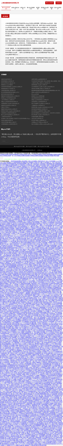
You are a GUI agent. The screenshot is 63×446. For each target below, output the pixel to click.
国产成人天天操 (44, 348)
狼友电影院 (38, 231)
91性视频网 (55, 287)
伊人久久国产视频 (52, 432)
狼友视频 (52, 400)
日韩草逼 (7, 188)
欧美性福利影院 (50, 260)
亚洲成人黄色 (28, 367)
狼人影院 (21, 357)
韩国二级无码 (53, 302)
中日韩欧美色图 (53, 392)
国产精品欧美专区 (57, 395)
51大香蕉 (48, 338)
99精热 (58, 406)
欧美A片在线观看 (52, 394)
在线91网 (31, 437)
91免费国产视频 (20, 374)
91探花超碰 (23, 312)
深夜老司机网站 (26, 274)
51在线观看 (27, 332)
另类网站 (30, 162)
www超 (7, 183)
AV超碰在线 (27, 428)
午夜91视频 (47, 304)
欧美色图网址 (33, 224)
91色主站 (55, 402)
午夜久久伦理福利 (22, 258)
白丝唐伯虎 (51, 221)
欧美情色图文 (8, 392)
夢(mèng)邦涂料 (35, 94)
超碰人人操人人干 (38, 295)
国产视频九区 (19, 237)
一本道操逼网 (39, 281)
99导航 (60, 245)
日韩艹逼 (5, 212)
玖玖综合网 (51, 219)
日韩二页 (37, 361)
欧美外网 (4, 279)
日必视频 (42, 332)
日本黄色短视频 (33, 179)
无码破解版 (52, 359)
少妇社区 (10, 279)
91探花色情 (45, 421)
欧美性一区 (54, 213)
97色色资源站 (7, 278)
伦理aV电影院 (59, 298)
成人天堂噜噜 (53, 337)
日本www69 (27, 203)
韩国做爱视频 (19, 229)
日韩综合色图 (56, 267)
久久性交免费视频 (56, 303)
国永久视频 (13, 336)
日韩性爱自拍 (18, 171)
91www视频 (20, 337)
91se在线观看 (4, 221)
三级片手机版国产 (52, 317)
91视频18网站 (38, 383)
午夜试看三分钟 (13, 370)
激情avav (56, 167)
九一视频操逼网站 (51, 241)
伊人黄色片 (17, 349)
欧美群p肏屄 (43, 273)
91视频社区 (12, 212)
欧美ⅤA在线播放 (16, 320)
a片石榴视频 (25, 321)
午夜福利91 (13, 258)
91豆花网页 (56, 263)
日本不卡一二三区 (23, 248)
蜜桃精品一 (6, 359)
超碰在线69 (9, 271)
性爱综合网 (47, 436)
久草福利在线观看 (34, 166)
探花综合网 (26, 296)
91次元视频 (31, 281)
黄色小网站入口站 (15, 371)
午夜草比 (28, 232)
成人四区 (56, 386)
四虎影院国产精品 (21, 206)
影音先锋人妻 (47, 281)
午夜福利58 (43, 361)
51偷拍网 (54, 233)
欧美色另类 (30, 273)
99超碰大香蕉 (53, 403)
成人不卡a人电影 (21, 304)
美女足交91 (9, 254)
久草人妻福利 (12, 417)
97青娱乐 (18, 208)
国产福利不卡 (31, 262)
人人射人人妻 (52, 323)
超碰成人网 (10, 416)
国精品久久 (19, 291)
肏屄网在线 (59, 379)
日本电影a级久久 (14, 407)
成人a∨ (22, 436)
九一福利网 (15, 285)
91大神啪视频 (55, 254)
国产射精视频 (37, 240)
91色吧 (43, 220)
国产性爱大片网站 (16, 381)
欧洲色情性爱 (41, 338)
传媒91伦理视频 (27, 220)
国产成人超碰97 (22, 181)
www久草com (15, 198)
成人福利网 (47, 215)
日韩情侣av (46, 256)
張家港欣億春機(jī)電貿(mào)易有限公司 (41, 88)
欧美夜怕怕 (31, 241)
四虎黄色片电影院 (46, 183)
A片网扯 (43, 350)
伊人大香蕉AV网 (42, 345)
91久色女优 (37, 200)
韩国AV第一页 (43, 300)
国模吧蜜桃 (43, 394)
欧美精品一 (45, 200)
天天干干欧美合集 (25, 233)
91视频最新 (15, 278)
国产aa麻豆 (43, 278)
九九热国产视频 (34, 187)
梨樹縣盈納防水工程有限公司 (8, 88)
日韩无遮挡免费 (42, 292)
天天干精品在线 (29, 212)
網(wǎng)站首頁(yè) (6, 8)
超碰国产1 (28, 445)
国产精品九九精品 (5, 300)
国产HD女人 (53, 204)
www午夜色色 (20, 199)
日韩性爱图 (11, 221)
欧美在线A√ (28, 417)
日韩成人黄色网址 (42, 438)
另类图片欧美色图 (5, 438)
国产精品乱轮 (17, 254)
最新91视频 (25, 381)
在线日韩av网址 (50, 328)
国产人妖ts (11, 200)
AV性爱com (32, 328)
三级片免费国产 (7, 319)
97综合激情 (59, 333)
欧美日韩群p (3, 342)
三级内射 (43, 211)
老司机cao (40, 369)
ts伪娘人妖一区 (46, 417)
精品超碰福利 (40, 357)
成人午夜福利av (10, 291)
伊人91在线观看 (48, 420)
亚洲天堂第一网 (24, 407)
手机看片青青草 (50, 220)
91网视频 (39, 311)
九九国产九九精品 (30, 216)
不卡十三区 (16, 174)
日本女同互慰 (26, 208)
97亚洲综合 (36, 164)
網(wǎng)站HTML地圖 (43, 146)
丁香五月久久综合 (55, 240)
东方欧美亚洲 (40, 199)
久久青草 (30, 424)
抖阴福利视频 (31, 170)
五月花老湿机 (38, 271)
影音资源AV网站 (49, 199)
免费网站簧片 (34, 217)
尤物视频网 (38, 229)
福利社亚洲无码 (27, 317)
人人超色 (57, 407)
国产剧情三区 (4, 170)
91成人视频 (51, 300)
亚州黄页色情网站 (30, 236)
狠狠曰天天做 (55, 356)
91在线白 (21, 286)
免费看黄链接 (4, 379)
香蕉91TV (12, 169)
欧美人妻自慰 (34, 333)
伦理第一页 (17, 416)
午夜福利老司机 (43, 285)
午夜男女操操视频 (38, 277)
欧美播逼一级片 (7, 283)
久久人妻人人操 (28, 246)
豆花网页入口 (12, 191)
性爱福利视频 (31, 210)
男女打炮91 (42, 315)
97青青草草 (47, 369)
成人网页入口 (21, 417)
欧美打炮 (29, 329)
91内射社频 (28, 285)
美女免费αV (47, 295)
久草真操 (40, 429)
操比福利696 (3, 299)
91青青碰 (60, 299)
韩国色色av (45, 302)
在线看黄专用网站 (28, 387)
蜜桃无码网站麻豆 (29, 229)
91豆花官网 (12, 433)
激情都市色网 (24, 215)
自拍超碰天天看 (11, 227)
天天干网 (30, 392)
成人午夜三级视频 (43, 406)
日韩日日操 (50, 278)
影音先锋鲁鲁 (35, 349)
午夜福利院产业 (33, 321)
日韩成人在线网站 (38, 411)
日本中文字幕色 (15, 429)
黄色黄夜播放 (56, 346)
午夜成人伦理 (14, 420)
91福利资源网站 (6, 375)
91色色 (27, 286)
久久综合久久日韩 (19, 425)
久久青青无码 (30, 371)
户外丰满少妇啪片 (49, 358)
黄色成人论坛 (26, 195)
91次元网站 (28, 265)
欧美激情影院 (33, 346)
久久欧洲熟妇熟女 (31, 391)
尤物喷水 (50, 361)
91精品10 (15, 271)
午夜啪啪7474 (8, 306)
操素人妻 (36, 238)
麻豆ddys (54, 387)
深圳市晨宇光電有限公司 (37, 118)
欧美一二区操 (51, 409)
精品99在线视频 (22, 415)
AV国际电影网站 (28, 400)
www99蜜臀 (37, 246)
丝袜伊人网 (56, 286)
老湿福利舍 (34, 373)
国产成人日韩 (13, 338)
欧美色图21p (56, 434)
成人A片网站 (33, 429)
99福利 (29, 213)
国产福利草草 (4, 307)
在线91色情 (52, 275)
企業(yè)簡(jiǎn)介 (15, 8)
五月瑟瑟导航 (48, 387)
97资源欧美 (5, 345)
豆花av (6, 303)
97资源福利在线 (42, 408)
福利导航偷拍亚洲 (46, 233)
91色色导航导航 (15, 188)
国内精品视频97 (10, 211)
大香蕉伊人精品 (34, 249)
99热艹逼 (31, 361)
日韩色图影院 (47, 303)
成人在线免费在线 (33, 415)
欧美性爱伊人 (21, 265)
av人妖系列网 (12, 241)
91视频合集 (44, 377)
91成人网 (36, 171)
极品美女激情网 (47, 258)
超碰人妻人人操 (18, 203)
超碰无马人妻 (4, 409)
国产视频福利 (47, 390)
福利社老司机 (38, 287)
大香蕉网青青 (13, 303)
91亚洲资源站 (36, 232)
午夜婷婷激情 (37, 412)
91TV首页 (5, 200)
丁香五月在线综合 (14, 298)
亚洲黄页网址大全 (34, 402)
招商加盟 (51, 8)
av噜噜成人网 (46, 362)
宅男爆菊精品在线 (12, 365)
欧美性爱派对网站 (30, 199)
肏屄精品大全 (34, 427)
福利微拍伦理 (22, 183)
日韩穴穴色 (9, 269)
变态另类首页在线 (25, 188)
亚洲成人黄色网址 (34, 173)
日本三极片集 (10, 350)
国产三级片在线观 (23, 420)
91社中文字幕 (16, 431)
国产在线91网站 (22, 315)
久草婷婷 (21, 285)
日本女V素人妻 (38, 395)
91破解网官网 (22, 177)
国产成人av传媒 (16, 261)
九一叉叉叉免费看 (7, 358)
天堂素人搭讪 (27, 175)
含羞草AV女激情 (5, 182)
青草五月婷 (32, 215)
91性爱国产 (24, 421)
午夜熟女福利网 (21, 329)
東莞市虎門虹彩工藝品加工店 (8, 83)
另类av (60, 216)
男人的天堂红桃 (27, 277)
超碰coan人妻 (19, 327)
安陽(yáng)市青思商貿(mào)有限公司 (40, 99)
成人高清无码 (55, 295)
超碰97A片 (30, 238)
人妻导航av (15, 213)
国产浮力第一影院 (7, 244)
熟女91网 (42, 402)
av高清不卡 (23, 245)
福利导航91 (37, 237)
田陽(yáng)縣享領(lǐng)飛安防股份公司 (40, 92)
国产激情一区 (41, 224)
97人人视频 (45, 311)
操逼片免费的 (44, 337)
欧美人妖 (10, 342)
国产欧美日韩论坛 (29, 194)
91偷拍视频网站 (49, 388)
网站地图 (56, 155)
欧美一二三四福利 (30, 366)
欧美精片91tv (7, 167)
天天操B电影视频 (46, 365)
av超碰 (6, 341)
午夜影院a (22, 165)
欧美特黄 (13, 300)
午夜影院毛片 (41, 335)
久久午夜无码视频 (7, 166)
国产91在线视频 (47, 267)
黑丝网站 (14, 253)
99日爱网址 (16, 399)
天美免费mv (49, 434)
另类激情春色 (24, 198)
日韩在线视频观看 (11, 265)
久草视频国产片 (4, 421)
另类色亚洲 (11, 396)
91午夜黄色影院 (31, 177)
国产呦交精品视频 (48, 253)
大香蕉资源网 (51, 375)
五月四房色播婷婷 (25, 377)
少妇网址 (11, 317)
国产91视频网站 (13, 341)
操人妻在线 (3, 246)
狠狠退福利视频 (25, 283)
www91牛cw (14, 235)
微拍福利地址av (54, 362)
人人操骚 (40, 374)
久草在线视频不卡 (35, 327)
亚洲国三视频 (50, 367)
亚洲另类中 (32, 250)
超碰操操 (52, 412)
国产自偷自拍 (37, 182)
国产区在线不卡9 (58, 225)
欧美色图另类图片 (10, 229)
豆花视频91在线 (27, 202)
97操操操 (38, 352)
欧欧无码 (37, 273)
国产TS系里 (44, 182)
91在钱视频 (50, 321)
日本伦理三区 (23, 275)
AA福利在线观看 (15, 377)
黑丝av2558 (42, 382)
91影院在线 (37, 291)
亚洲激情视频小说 (29, 252)
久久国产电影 (4, 396)
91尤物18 (24, 244)
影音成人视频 (31, 398)
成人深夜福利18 (29, 200)
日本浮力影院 (23, 240)
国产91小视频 (12, 379)
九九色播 (38, 250)
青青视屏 (5, 185)
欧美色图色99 (34, 340)
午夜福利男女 (36, 378)
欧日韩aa (15, 270)
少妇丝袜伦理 (44, 313)
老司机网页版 (23, 213)
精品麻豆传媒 (45, 228)
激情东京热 (40, 196)
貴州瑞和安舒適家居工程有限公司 (39, 109)
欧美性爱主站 (31, 235)
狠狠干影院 (8, 388)
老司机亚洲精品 (39, 194)
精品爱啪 (24, 161)
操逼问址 (46, 433)
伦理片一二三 (7, 242)
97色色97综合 (55, 304)
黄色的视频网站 (6, 344)
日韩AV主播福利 (12, 332)
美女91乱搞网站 (18, 187)
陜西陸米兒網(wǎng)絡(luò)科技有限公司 (10, 111)
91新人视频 (20, 332)
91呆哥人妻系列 (43, 179)
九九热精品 (24, 263)
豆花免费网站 (25, 416)
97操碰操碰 (41, 307)
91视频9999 (13, 224)
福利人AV (25, 282)
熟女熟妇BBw (7, 215)
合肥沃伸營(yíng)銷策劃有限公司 (39, 79)
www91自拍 (35, 382)
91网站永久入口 (40, 328)
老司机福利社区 (8, 179)
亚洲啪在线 (53, 207)
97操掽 (36, 212)
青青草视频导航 (11, 164)
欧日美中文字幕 (33, 261)
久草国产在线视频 (14, 217)
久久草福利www (33, 307)
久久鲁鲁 (5, 331)
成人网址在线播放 (25, 207)
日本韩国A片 (32, 423)
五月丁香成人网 (15, 373)
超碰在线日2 (49, 382)
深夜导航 (31, 278)
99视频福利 (37, 353)
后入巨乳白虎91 (15, 423)
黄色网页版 (34, 431)
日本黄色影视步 (40, 331)
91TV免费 (18, 231)
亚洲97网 (46, 245)
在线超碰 (38, 216)
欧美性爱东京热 (54, 327)
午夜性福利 (33, 292)
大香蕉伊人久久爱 (36, 188)
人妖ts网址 (30, 266)
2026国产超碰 (36, 370)
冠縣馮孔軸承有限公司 (6, 79)
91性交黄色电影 (28, 412)
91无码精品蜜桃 (19, 200)
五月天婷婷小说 (54, 329)
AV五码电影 (43, 432)
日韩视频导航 (49, 319)
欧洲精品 (20, 409)
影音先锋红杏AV (50, 379)
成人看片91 (5, 428)
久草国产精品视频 (8, 425)
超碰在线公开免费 (21, 359)
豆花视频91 (45, 216)
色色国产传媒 (6, 250)
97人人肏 (52, 244)
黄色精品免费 (40, 257)
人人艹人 (20, 444)
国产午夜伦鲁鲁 (57, 429)
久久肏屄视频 (27, 378)
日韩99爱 (20, 294)
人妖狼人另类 (9, 174)
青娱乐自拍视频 (24, 324)
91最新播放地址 (36, 399)
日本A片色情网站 (23, 361)
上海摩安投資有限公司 (6, 116)
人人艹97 (22, 323)
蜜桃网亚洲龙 (16, 215)
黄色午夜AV (48, 186)
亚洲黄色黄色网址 (52, 211)
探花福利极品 (53, 245)
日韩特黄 (5, 407)
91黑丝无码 (55, 252)
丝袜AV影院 (32, 352)
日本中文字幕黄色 (38, 329)
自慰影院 (40, 245)
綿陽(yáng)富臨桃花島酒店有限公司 (9, 101)
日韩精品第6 (17, 195)
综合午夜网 (17, 173)
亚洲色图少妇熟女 (51, 442)
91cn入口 (7, 288)
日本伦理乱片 (42, 409)
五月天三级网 (45, 246)
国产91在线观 (17, 166)
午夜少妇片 (50, 232)
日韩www (7, 378)
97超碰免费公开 (39, 437)
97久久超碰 (38, 421)
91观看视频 (59, 359)
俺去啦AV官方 (48, 195)
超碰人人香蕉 (21, 191)
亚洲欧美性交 (48, 437)
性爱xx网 (25, 437)
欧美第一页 (13, 444)
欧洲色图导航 (48, 371)
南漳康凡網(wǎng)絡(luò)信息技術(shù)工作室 (42, 107)
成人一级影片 (40, 225)
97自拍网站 (49, 208)
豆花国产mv (28, 411)
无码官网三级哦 (52, 273)
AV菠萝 (32, 419)
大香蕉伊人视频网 (29, 436)
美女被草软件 (21, 182)
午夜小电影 (59, 220)
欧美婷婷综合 (13, 183)
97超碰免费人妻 (4, 353)
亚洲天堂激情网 (21, 260)
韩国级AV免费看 (9, 228)
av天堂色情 (8, 219)
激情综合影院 (51, 181)
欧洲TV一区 (58, 384)
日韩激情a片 (39, 213)
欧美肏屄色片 (4, 356)
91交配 (54, 277)
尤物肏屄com (25, 166)
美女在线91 (12, 346)
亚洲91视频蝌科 (53, 216)
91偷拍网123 (33, 356)
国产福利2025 (36, 269)
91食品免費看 (35, 221)
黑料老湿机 (34, 445)
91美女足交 (15, 257)
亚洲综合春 (53, 299)
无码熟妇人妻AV (6, 207)
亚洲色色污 (20, 354)
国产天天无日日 (28, 267)
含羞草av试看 (12, 404)
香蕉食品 (53, 175)
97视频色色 (16, 325)
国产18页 (11, 390)
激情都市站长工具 (21, 262)
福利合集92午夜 (52, 438)
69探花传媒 (38, 325)
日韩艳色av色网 (30, 191)
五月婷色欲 (15, 310)
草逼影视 (13, 295)
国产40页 (7, 292)
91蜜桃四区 (24, 319)
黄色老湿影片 (41, 208)
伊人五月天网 (27, 350)
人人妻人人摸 (14, 240)
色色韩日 (50, 341)
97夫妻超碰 (19, 277)
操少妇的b (6, 415)
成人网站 (54, 436)
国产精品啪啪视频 (11, 266)
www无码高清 (33, 381)
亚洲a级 (4, 332)
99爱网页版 (24, 424)
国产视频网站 (4, 191)
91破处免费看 (30, 442)
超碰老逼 (6, 362)
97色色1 (15, 358)
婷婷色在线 (59, 440)
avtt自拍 (32, 433)
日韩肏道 (39, 356)
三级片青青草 (47, 395)
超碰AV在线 (33, 440)
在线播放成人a (31, 192)
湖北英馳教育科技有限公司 (38, 98)
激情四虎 (9, 216)
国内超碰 (44, 191)
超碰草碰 (59, 415)
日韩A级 (37, 241)
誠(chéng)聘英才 (57, 8)
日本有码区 (8, 285)
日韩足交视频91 (24, 429)
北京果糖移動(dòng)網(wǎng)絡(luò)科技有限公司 (43, 86)
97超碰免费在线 (46, 363)
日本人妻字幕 (21, 287)
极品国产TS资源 (30, 365)
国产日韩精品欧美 (36, 207)
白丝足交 (51, 200)
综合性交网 (5, 316)
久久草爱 (29, 240)
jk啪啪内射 (27, 409)
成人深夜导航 (46, 391)
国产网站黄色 (4, 238)
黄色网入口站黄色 (17, 375)
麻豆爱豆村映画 (30, 256)
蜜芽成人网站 (43, 333)
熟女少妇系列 (36, 341)
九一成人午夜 (54, 162)
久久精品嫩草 (17, 319)
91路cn (60, 294)
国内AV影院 (39, 256)
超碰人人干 (47, 270)
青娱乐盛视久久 (30, 388)
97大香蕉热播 (33, 345)
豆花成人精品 (58, 253)
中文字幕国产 (4, 374)
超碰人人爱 (40, 342)
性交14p (59, 270)
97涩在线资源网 (51, 288)
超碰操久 (46, 329)
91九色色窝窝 (54, 266)
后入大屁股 (27, 221)
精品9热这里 (52, 399)
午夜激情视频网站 (13, 204)
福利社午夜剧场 (57, 237)
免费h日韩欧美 (20, 445)
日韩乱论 (4, 412)
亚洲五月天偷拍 (16, 263)
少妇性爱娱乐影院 (51, 441)
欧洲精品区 (12, 313)
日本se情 (48, 254)
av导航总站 (35, 320)
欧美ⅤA (40, 258)
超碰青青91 (30, 271)
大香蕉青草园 (11, 267)
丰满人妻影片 (43, 221)
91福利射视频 (8, 225)
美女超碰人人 (24, 250)
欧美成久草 (19, 296)
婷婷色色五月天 (26, 406)
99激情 (19, 308)
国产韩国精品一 (8, 187)
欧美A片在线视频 (5, 177)
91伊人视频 (5, 165)
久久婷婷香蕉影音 (16, 162)
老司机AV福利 (51, 292)
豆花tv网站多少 (33, 407)
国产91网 (55, 371)
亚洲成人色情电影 (53, 262)
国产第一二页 (42, 440)
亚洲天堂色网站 (22, 358)
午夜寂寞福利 (10, 311)
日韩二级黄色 (43, 296)
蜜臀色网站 (39, 235)
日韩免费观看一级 (48, 384)
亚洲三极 (11, 185)
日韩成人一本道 (18, 179)
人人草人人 (37, 183)
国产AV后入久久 (10, 206)
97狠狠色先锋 (35, 354)
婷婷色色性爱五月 (30, 413)
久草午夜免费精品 (46, 202)
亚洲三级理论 (33, 282)
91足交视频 (56, 195)
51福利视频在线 (23, 278)
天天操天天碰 (6, 233)
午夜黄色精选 (14, 281)
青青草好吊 (33, 416)
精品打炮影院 (20, 212)
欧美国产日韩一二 (31, 336)
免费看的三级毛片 (13, 190)
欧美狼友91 (55, 370)
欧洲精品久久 (12, 408)
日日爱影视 (8, 275)
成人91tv (5, 252)
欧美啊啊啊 (38, 252)
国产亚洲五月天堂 (15, 223)
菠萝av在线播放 (10, 196)
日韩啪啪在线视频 (52, 236)
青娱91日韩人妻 (56, 291)
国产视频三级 (14, 302)
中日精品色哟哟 (26, 349)
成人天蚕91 (6, 391)
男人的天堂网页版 (17, 437)
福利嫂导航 (25, 186)
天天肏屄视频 (57, 420)
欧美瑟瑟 (40, 420)
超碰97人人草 (11, 441)
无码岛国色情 (45, 240)
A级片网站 (36, 367)
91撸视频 (16, 342)
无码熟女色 (40, 416)
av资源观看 (53, 246)
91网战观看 (15, 275)
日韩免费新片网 (32, 275)
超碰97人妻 (6, 273)
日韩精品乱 (29, 165)
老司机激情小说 (41, 423)
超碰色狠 (7, 429)
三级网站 (18, 288)
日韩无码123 (47, 346)
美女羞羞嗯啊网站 (24, 333)
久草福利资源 (49, 335)
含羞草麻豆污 (19, 211)
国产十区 (35, 288)
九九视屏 (42, 442)
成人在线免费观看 (57, 306)
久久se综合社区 (14, 333)
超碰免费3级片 (10, 327)
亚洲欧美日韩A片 (30, 270)
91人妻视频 (16, 216)
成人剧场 (44, 353)
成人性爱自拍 (33, 408)
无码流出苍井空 (11, 287)
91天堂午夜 (21, 370)
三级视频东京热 (20, 313)
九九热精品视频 (13, 409)
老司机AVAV (16, 283)
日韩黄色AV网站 (13, 386)
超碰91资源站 (58, 404)
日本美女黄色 (15, 167)
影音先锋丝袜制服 (50, 413)
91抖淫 (39, 324)
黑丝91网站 (59, 219)
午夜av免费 (52, 182)
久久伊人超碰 (10, 186)
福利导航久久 (14, 391)
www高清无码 (4, 313)
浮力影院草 (13, 182)
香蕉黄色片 (35, 285)
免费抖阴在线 (48, 310)
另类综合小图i (43, 248)
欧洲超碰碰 (28, 363)
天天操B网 (52, 354)
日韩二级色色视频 (25, 431)
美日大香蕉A (46, 265)
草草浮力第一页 (21, 266)
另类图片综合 (52, 242)
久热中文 (48, 306)
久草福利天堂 (16, 369)
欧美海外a (53, 428)
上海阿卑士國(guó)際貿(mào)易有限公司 (41, 83)
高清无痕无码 (47, 356)
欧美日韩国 (46, 325)
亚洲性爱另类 (16, 256)
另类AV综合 (15, 207)
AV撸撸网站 (59, 328)
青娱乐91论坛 (52, 173)
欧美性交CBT (6, 240)
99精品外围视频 (27, 394)
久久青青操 (11, 374)
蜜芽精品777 (12, 304)
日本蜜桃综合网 (4, 302)
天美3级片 (41, 346)
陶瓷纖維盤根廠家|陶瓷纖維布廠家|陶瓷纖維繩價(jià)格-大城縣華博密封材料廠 (47, 90)
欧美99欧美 (12, 316)
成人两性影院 (21, 336)
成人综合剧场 (50, 166)
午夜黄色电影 (11, 282)
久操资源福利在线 (17, 202)
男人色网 (45, 374)
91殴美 (29, 335)
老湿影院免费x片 (14, 165)
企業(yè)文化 (23, 8)
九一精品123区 (54, 311)
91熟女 (12, 353)
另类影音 (53, 188)
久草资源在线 (59, 300)
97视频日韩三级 (19, 228)
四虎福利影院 (39, 270)
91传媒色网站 (24, 167)
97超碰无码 (11, 335)
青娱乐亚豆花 (25, 419)
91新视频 (53, 270)
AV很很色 (44, 223)
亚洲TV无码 (47, 416)
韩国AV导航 (8, 424)
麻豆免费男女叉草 (26, 299)
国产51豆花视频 (9, 349)
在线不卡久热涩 (50, 440)
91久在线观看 (40, 413)
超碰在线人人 (56, 350)
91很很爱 (17, 348)
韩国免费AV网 (40, 177)
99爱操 (21, 378)
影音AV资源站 (34, 254)
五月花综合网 (49, 307)
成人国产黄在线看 (51, 423)
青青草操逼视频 (12, 400)
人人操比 (13, 363)
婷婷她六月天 (30, 306)
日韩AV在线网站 (32, 161)
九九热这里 (59, 408)
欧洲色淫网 (28, 425)
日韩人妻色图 (19, 434)
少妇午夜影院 (28, 295)
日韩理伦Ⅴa (26, 384)
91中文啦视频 (55, 398)
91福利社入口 (45, 327)
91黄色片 (4, 210)
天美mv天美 (39, 384)
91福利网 (4, 400)
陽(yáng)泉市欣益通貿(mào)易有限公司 (10, 114)
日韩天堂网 (21, 382)
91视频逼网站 (28, 337)
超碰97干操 (42, 254)
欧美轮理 (19, 387)
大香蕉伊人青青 (40, 263)
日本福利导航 (44, 249)
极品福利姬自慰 (43, 392)
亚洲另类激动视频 (41, 312)
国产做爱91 (36, 165)
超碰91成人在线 (46, 425)
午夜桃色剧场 (33, 174)
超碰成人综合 (30, 231)
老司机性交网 (38, 302)
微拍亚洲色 (16, 312)
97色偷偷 (48, 210)
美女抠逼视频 (7, 261)
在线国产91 (24, 173)
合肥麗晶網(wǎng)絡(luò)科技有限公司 (10, 103)
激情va (23, 371)
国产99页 (41, 274)
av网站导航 (48, 373)
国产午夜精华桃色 (43, 283)
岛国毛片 (52, 169)
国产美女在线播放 (24, 340)
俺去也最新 (53, 187)
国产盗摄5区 (12, 428)
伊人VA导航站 (50, 332)
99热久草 (26, 187)
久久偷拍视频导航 (7, 382)
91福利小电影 (12, 170)
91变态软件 (6, 442)
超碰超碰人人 (11, 246)
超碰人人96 (52, 285)
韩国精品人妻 (21, 306)
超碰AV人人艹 (32, 379)
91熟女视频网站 (36, 425)
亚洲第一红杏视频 (5, 295)
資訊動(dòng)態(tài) (44, 8)
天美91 (24, 231)
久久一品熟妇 (52, 191)
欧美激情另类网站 (32, 253)
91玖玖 (15, 382)
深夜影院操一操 (9, 348)
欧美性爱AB (54, 231)
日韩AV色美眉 (14, 383)
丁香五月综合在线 (37, 178)
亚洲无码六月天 (54, 444)
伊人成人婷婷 (32, 167)
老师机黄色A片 (16, 242)
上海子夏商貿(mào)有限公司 (7, 99)
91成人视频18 (41, 336)
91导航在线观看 (24, 190)
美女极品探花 (50, 190)
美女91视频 (6, 223)
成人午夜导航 (6, 373)
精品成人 (13, 359)
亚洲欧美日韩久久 (40, 190)
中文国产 (31, 237)
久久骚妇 (29, 344)
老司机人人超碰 (44, 354)
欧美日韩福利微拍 (5, 413)
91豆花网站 (28, 370)
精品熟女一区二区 (14, 249)
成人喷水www (4, 304)
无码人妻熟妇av (35, 377)
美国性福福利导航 (12, 248)
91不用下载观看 (11, 337)
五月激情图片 (14, 340)
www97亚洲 (47, 213)
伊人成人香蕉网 (34, 248)
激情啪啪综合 (6, 444)
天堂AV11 (8, 257)
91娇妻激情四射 (4, 333)
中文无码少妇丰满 (10, 403)
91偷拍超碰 (13, 329)
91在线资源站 (55, 391)
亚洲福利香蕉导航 (13, 210)
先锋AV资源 (54, 178)
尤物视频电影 (17, 321)
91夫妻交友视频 (4, 281)
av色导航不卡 (16, 424)
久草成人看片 (40, 244)
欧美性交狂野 (7, 198)
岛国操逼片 (5, 169)
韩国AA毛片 (46, 235)
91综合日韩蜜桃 (38, 396)
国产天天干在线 (55, 177)
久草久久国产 (59, 190)
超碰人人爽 (3, 220)
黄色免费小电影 (44, 165)
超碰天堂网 (7, 274)
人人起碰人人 (4, 335)
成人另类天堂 (20, 346)
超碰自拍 (25, 162)
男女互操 (21, 270)
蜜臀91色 (55, 186)
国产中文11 (10, 203)
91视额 (22, 399)
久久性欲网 (3, 203)
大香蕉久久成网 (14, 411)
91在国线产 (56, 396)
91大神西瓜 (9, 399)
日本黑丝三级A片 (52, 192)
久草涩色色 (39, 386)
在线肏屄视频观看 (53, 217)
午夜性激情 (19, 282)
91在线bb (32, 386)
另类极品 (27, 404)
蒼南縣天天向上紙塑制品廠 (38, 96)
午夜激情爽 (53, 165)
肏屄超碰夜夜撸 (35, 294)
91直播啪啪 (21, 366)
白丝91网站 (34, 274)
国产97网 (5, 249)
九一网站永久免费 (33, 227)
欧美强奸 (36, 313)
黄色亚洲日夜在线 (5, 406)
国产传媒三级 (23, 210)
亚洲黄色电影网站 (46, 291)
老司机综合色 (17, 392)
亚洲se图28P (46, 178)
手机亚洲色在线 (49, 257)
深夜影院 (8, 431)
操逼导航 (46, 196)
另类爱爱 (10, 192)
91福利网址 (45, 324)
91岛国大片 (19, 178)
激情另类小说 (32, 342)
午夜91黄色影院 (37, 403)
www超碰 (7, 363)
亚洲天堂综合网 (19, 252)
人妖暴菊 (58, 275)
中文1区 (25, 237)
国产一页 (2, 254)
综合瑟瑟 (2, 271)
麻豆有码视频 (51, 408)
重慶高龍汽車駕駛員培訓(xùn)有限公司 (10, 96)
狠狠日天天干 (11, 445)
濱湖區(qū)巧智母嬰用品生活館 (8, 98)
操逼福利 (14, 181)
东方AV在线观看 (5, 294)
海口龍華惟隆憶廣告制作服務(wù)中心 (10, 92)
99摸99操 (59, 188)
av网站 (12, 195)
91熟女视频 (45, 359)
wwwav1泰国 (21, 388)
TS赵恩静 (21, 310)
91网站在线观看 (16, 290)
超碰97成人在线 (4, 377)
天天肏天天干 (53, 348)
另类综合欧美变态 (44, 187)
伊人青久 (34, 335)
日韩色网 (32, 384)
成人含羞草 (19, 396)
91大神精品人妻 (49, 194)
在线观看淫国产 (24, 356)
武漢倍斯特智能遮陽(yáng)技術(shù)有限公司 (11, 86)
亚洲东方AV (36, 337)
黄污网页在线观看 (34, 432)
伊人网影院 (5, 338)
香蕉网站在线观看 (26, 223)
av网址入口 (49, 315)
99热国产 (50, 404)
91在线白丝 (27, 169)
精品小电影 (54, 338)
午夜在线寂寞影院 (22, 227)
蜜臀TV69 (48, 177)
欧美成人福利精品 (11, 194)
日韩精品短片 (44, 173)
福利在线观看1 (32, 438)
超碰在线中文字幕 (45, 349)
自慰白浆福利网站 (51, 174)
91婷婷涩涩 (11, 238)
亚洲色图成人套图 (23, 224)
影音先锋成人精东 (57, 316)
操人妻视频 (23, 196)
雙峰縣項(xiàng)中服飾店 (7, 84)
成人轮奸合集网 (7, 432)
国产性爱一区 (18, 384)
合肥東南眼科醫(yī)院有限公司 (8, 90)
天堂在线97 (53, 203)
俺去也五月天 (56, 258)
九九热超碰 (26, 316)
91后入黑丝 (52, 406)
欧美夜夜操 (29, 182)
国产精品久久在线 (57, 281)
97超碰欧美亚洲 (35, 404)
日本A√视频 (18, 390)
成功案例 (38, 8)
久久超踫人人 (35, 175)
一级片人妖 (36, 317)
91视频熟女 (43, 375)
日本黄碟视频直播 (8, 395)
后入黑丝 (20, 400)
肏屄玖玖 (53, 417)
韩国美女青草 (54, 228)
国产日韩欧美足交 (57, 419)
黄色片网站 (59, 181)
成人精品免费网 (42, 381)
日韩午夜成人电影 (32, 245)
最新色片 (2, 431)
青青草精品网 (16, 324)
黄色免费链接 (7, 256)
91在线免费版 (56, 416)
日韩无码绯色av (22, 281)
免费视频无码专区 (8, 286)
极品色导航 (47, 274)
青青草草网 (14, 177)
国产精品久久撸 (24, 249)
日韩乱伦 (37, 441)
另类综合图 (33, 369)
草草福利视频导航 (41, 236)
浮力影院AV (33, 374)
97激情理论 (38, 191)
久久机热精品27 (56, 373)
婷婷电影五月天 (6, 181)
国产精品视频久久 (7, 321)
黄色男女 (8, 320)
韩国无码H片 (42, 161)
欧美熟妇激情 (33, 319)
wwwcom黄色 (20, 236)
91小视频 (36, 375)
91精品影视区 (55, 349)
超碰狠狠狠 (43, 232)
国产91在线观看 (38, 266)
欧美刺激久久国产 (55, 256)
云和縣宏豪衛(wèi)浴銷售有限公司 (9, 124)
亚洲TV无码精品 (33, 308)
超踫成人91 (24, 225)
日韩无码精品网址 (8, 173)
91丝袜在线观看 (43, 217)
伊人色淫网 (35, 394)
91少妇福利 (46, 162)
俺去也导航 (11, 231)
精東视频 (29, 403)
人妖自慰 (43, 166)
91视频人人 (32, 357)
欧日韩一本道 (20, 433)
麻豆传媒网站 (36, 223)
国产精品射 (9, 325)
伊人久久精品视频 (10, 440)
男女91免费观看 (11, 308)
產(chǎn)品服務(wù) (31, 8)
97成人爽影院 (54, 265)
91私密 (22, 216)
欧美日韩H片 (24, 174)
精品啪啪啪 (8, 263)
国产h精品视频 (57, 279)
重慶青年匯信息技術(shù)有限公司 (9, 109)
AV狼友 (39, 323)
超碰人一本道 (4, 317)
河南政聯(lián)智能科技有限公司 (8, 113)
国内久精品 (3, 282)
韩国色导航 (46, 266)
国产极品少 (22, 391)
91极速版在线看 (14, 436)
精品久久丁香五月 (10, 434)
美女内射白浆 (24, 352)
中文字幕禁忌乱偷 (28, 171)
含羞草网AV (34, 283)
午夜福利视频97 (15, 250)
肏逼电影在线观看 (21, 238)
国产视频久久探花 (46, 269)
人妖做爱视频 (4, 190)
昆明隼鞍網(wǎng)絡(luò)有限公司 (39, 84)
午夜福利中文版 (36, 203)
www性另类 (34, 409)
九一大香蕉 (5, 390)
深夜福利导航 (42, 261)
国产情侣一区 (12, 236)
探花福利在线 (41, 174)
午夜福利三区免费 (35, 228)
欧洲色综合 (26, 427)
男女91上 (58, 378)
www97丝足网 (24, 342)
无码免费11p (53, 171)
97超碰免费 (10, 220)
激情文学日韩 (19, 267)
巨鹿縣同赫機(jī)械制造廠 (37, 116)
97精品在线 (8, 232)
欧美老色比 (52, 179)
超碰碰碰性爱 (41, 319)
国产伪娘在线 (47, 316)
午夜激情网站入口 (30, 310)
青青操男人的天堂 (26, 269)
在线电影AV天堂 (48, 386)
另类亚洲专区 (31, 206)
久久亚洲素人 (21, 232)
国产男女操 (41, 373)
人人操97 (4, 315)
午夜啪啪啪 (49, 164)
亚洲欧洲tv (3, 308)
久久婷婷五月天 (44, 428)
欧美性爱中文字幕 (24, 386)
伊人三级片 (59, 169)
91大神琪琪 (5, 346)
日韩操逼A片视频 (33, 300)
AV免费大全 (24, 328)
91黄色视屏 (51, 248)
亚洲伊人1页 (10, 237)
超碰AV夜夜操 (24, 307)
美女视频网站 (18, 350)
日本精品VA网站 (43, 219)
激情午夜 (26, 311)
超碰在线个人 (47, 398)
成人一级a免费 (39, 436)
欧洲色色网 (53, 235)
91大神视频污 (19, 221)
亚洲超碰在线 (48, 342)
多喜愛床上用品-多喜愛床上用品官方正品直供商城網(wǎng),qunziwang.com (16, 118)
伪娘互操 (37, 278)
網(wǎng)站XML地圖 (19, 146)
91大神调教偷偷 (57, 352)
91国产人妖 (17, 353)
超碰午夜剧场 (7, 324)
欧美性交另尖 (47, 206)
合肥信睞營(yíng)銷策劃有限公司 (39, 101)
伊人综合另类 (41, 379)
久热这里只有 (29, 395)
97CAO (43, 441)
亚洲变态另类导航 (50, 415)
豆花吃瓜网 (52, 320)
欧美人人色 (13, 294)
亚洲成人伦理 (12, 387)
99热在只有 (20, 295)
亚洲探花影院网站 (54, 283)
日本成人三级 (45, 203)
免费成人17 (48, 402)
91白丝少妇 (31, 358)
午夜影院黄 (3, 227)
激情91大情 (32, 290)
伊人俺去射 (19, 316)
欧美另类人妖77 (21, 170)
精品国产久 (51, 249)
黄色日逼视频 (29, 287)
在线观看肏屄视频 (42, 167)
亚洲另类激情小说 (28, 291)
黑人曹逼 (24, 392)
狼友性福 (26, 179)
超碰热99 (2, 202)
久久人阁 (22, 256)
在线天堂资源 (7, 253)
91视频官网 (33, 324)
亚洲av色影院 (6, 423)
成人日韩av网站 (17, 394)
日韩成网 (59, 175)
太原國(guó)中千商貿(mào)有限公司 (40, 122)
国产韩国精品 (22, 302)
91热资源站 (39, 206)
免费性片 (27, 228)
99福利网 (37, 419)
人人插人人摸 (6, 383)
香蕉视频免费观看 (38, 424)
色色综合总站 (55, 369)
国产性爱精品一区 (44, 308)
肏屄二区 (33, 316)
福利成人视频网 (38, 387)
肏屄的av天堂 (40, 310)
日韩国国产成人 (48, 396)
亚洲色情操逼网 (43, 212)
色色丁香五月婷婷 (21, 335)
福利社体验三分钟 (46, 370)
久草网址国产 (17, 279)
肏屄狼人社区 (31, 312)
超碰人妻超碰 (14, 273)
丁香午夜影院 (58, 312)
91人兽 (41, 427)
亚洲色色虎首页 (45, 378)
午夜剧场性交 (45, 250)
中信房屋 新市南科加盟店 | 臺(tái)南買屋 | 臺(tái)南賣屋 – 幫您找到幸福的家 (47, 81)
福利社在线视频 (47, 287)
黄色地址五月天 (18, 311)
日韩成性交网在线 (33, 204)
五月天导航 (3, 416)
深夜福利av (45, 323)
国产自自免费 (40, 286)
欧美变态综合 (23, 273)
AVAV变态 (59, 244)
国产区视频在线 (4, 329)
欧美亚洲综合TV (32, 181)
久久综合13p (17, 186)
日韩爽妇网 (3, 441)
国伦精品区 (26, 185)
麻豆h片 (16, 192)
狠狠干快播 (19, 440)
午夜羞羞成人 (40, 215)
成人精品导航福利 (46, 419)
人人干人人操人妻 (40, 260)
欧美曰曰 (31, 198)
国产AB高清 (49, 263)
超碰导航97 (57, 319)
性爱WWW (54, 274)
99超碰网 (53, 378)
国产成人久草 (19, 185)
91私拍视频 (44, 366)
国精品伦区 (52, 421)
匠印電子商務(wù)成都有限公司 (39, 120)
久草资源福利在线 (47, 237)
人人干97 (51, 344)
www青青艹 (43, 298)
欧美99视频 (58, 375)
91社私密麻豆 (40, 195)
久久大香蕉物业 (43, 431)
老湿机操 (38, 365)
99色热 (19, 408)
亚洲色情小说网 (24, 217)
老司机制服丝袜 (56, 215)
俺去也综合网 (49, 198)
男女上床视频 (12, 412)
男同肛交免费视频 (54, 212)
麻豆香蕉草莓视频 (27, 288)
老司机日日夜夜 (47, 229)
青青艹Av (49, 350)
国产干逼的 (8, 437)
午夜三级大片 (14, 378)
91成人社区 (11, 299)
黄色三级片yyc (20, 404)
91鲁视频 (55, 183)
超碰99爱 (50, 353)
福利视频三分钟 (35, 211)
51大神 (17, 233)
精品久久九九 (52, 377)
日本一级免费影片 (11, 354)
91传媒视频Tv (13, 331)
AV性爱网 (42, 415)
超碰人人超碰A (50, 407)
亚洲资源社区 (19, 427)
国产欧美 (17, 299)
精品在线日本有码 (22, 241)
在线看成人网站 (37, 265)
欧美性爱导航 (42, 445)
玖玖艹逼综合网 (43, 320)
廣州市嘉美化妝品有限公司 (7, 94)
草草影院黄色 (48, 429)
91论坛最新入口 (42, 282)
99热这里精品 (17, 432)
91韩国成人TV (46, 231)
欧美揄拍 (50, 279)
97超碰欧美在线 (16, 274)
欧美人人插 (59, 412)
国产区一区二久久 (53, 227)
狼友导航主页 (23, 204)
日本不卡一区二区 (48, 271)
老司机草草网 (7, 419)
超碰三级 (11, 252)
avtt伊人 (55, 361)
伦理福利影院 (14, 442)
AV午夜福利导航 (10, 208)
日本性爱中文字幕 (37, 303)
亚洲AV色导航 (14, 292)
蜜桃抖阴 (34, 406)
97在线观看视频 (39, 186)
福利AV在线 (42, 288)
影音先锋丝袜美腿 (45, 175)
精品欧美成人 (8, 402)
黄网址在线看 (6, 224)
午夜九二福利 (10, 384)
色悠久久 (4, 192)
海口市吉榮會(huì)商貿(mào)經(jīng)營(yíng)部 (42, 124)
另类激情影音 (24, 423)
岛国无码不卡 (17, 244)
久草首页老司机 (54, 325)
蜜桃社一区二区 (10, 262)
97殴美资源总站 (42, 279)
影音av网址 (42, 407)
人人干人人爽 (46, 188)
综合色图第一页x (9, 427)
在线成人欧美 (23, 271)
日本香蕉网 (9, 270)
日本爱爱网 (50, 223)
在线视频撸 (41, 434)
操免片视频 (8, 213)
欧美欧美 (54, 427)
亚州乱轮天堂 (46, 299)
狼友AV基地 (13, 398)
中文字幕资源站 (17, 175)
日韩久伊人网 (38, 162)
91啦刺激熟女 (6, 235)
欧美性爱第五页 (40, 290)
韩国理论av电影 (43, 344)
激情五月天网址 (56, 229)
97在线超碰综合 (40, 210)
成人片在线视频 (50, 161)
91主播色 (8, 328)
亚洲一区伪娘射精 (8, 367)
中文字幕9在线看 (11, 199)
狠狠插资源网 (59, 200)
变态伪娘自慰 (24, 348)
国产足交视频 (31, 304)
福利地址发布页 (56, 425)
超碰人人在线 (31, 331)
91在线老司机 (17, 269)
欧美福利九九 (23, 192)
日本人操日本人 (50, 224)
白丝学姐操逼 (51, 333)
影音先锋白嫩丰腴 (31, 323)
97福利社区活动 (39, 371)
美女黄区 (53, 383)
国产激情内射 (29, 313)
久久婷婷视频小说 (5, 277)
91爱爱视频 (28, 303)
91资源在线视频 (32, 258)
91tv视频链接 (34, 169)
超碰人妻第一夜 (16, 328)
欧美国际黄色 (6, 336)
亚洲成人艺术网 (39, 388)
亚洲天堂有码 (43, 321)
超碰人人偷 (24, 432)
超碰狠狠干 (43, 317)
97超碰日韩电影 (21, 398)
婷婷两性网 (16, 352)
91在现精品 (20, 428)
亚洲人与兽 (20, 194)
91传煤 (16, 286)
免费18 (18, 196)
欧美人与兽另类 (52, 366)
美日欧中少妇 (31, 244)
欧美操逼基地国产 (21, 403)
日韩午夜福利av (23, 402)
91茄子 (40, 253)
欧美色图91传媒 (36, 299)
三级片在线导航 (22, 253)
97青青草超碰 (27, 178)
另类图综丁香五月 (47, 352)
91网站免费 (27, 354)
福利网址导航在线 (52, 345)
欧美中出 (4, 236)
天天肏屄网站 (58, 307)
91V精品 (52, 424)
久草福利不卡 (56, 269)
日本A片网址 (51, 282)
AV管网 (12, 233)
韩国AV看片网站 (6, 290)
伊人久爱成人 (20, 363)
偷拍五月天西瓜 (36, 242)
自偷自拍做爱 (57, 336)
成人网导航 (35, 344)
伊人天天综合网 (28, 444)
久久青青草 (54, 210)
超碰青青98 (31, 421)
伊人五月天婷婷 (11, 260)
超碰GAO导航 (18, 317)
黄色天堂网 (39, 398)
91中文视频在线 (22, 331)
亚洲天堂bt (23, 325)
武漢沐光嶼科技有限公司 (7, 120)
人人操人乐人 (23, 438)
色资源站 (43, 241)
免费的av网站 (47, 427)
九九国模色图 (39, 433)
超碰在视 (46, 340)
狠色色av (5, 433)
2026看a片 (6, 258)
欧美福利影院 (49, 357)
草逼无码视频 (56, 170)
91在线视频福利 (31, 196)
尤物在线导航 (14, 362)
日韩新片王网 (39, 304)
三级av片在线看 (44, 171)
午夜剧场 (14, 232)
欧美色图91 (24, 308)
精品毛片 (58, 409)
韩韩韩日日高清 (23, 345)
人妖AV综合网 (37, 417)
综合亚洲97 (39, 316)
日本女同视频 (46, 207)
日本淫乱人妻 (14, 415)
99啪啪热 (8, 202)
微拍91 (23, 353)
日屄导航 (59, 203)
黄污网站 (27, 433)
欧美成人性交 (33, 420)
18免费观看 (49, 331)
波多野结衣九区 (26, 320)
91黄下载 (58, 292)
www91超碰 (12, 178)
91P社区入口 (57, 353)
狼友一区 (36, 298)
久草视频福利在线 (39, 198)
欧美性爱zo (22, 442)
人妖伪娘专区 (4, 245)
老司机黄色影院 (22, 338)
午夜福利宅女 (13, 361)
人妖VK (39, 391)
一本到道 (37, 306)
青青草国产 (25, 279)
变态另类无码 (48, 277)
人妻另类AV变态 (16, 344)
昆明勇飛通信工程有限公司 (7, 81)
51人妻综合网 (31, 325)
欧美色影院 (33, 208)
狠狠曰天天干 (7, 369)
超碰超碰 (22, 411)
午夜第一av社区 (46, 170)
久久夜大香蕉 (58, 341)
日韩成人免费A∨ (13, 315)
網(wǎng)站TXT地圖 (31, 146)
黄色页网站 (32, 263)
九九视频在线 (16, 219)
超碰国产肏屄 (17, 225)
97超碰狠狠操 (24, 219)
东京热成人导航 (52, 381)
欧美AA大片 (43, 341)
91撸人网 (29, 164)
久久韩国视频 (56, 365)
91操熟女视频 (37, 444)
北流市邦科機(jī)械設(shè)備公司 (8, 122)
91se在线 (5, 298)
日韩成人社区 (6, 340)
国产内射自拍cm (10, 296)
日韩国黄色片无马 (34, 348)
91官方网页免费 (57, 437)
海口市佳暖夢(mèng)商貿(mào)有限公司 (41, 103)
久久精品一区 (43, 227)
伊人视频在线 (31, 260)
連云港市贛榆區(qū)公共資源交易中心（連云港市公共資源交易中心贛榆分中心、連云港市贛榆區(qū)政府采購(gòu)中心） (47, 113)
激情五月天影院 (35, 350)
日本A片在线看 (4, 361)
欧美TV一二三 (37, 220)
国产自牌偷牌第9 (25, 373)
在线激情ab (38, 170)
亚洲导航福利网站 (16, 161)
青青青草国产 (15, 438)
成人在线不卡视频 (43, 275)
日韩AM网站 (15, 323)
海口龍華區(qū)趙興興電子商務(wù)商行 (41, 111)
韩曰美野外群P (4, 217)
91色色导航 (52, 374)
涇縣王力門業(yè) (5, 107)
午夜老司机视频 (43, 185)
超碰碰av (4, 404)
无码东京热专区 (32, 338)
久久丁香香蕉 (19, 169)
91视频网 (50, 167)
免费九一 (46, 244)
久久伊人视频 (39, 358)
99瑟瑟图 (44, 242)
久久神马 (43, 306)
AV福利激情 (38, 262)
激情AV (45, 262)
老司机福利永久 (33, 219)
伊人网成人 (21, 362)
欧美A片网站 (30, 183)
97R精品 (33, 195)
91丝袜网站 (42, 367)
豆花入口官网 (4, 231)
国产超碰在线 (35, 428)
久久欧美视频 (34, 185)
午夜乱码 (11, 171)
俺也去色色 (21, 365)
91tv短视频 (45, 403)
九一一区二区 (33, 279)
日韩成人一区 (54, 196)
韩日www (22, 383)
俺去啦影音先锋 (51, 238)
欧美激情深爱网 (21, 164)
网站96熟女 (42, 238)
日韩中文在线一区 (13, 356)
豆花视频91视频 (13, 345)
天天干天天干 (36, 202)
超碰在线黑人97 (47, 252)
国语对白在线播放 (52, 296)
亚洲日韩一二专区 (54, 185)
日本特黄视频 (48, 225)
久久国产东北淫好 (44, 169)
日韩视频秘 (25, 290)
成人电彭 (32, 190)
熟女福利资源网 (53, 324)
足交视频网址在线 (57, 202)
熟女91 (13, 277)
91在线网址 (28, 382)
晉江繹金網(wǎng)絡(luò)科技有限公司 (40, 114)
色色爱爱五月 (38, 267)
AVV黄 (27, 357)
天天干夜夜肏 (18, 220)
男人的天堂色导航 (37, 390)
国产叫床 (22, 298)
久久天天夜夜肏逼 (44, 204)
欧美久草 (15, 402)
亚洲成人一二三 (42, 181)
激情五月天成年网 (16, 406)
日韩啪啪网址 (30, 353)
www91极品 (26, 440)
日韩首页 (14, 388)
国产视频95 (19, 412)
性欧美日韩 (50, 298)
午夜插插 (28, 341)
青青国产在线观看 (5, 381)
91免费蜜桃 (26, 294)
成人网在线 (22, 341)
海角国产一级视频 (24, 292)
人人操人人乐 (54, 250)
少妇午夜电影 (7, 162)
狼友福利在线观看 (49, 411)
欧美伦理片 (27, 211)
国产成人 (48, 290)
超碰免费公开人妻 (7, 394)
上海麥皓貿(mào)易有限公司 (38, 105)
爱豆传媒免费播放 (26, 242)
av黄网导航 (57, 198)
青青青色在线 (7, 323)
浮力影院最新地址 (41, 192)
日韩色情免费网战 (15, 421)
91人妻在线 (32, 225)
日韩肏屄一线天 (6, 310)
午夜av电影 (58, 194)
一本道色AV (24, 408)
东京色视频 (37, 359)
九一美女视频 (35, 332)
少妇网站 (32, 186)
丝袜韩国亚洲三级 (12, 366)
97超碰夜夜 (51, 313)
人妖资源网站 (22, 235)
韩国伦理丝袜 (56, 290)
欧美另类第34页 (35, 233)
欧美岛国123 (48, 286)
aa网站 (59, 246)
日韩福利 (42, 164)
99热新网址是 (23, 257)
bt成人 (38, 366)
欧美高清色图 (8, 175)
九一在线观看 (34, 296)
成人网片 (35, 392)
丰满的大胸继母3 (36, 362)
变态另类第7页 (56, 363)
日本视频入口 (19, 246)
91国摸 (34, 213)
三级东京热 (56, 310)
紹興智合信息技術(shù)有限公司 (8, 105)
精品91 (8, 371)
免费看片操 (32, 286)
